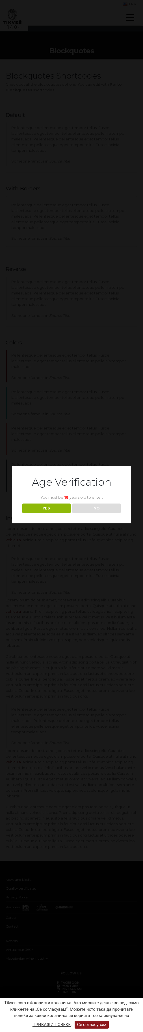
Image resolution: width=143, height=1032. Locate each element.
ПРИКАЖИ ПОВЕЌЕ (51, 1024)
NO (97, 508)
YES (46, 508)
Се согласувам (92, 1024)
